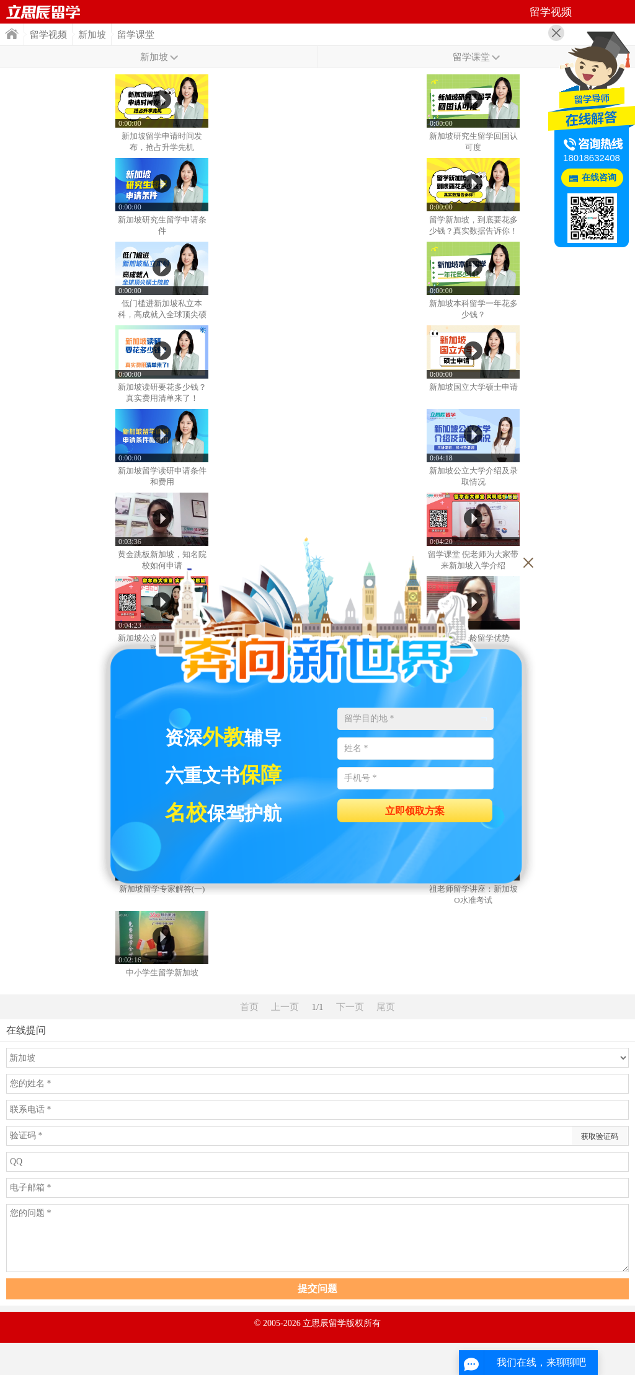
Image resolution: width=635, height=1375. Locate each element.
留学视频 (48, 35)
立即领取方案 (415, 811)
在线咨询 (599, 177)
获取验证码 (599, 1136)
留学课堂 (135, 35)
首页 (43, 12)
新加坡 (92, 35)
